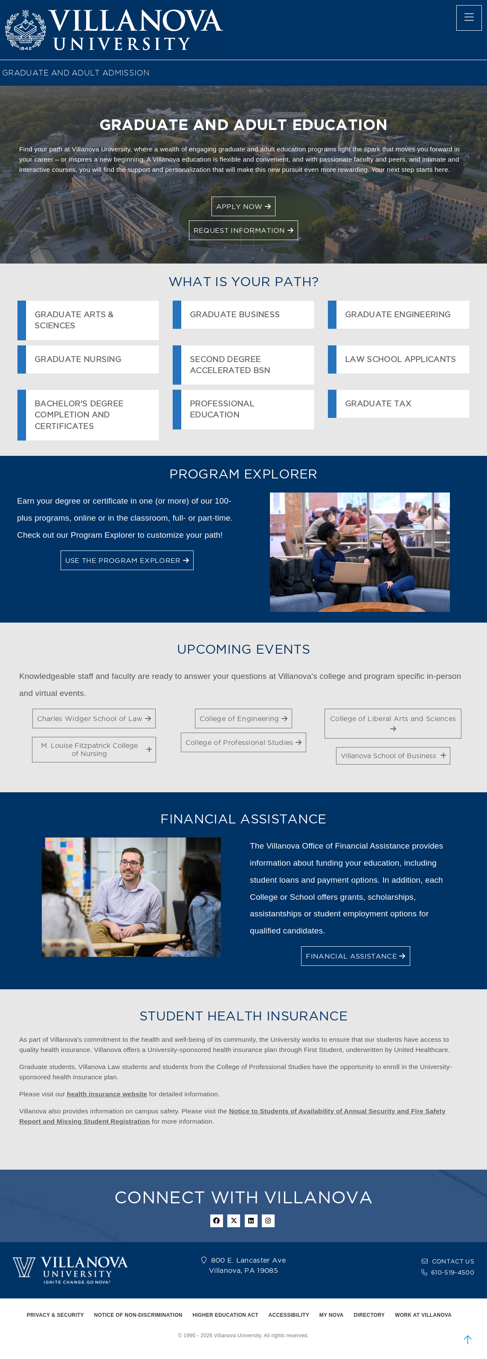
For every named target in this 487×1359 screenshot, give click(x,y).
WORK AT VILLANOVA (423, 1315)
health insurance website (107, 1094)
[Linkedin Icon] (251, 1220)
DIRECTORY (369, 1315)
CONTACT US (453, 1261)
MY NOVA (331, 1315)
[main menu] (469, 18)
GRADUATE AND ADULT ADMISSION (75, 73)
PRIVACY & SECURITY (55, 1315)
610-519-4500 (452, 1272)
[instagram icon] (268, 1220)
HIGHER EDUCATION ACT (225, 1315)
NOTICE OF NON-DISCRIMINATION (138, 1315)
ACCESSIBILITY (289, 1315)
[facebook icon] (216, 1220)
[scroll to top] (468, 1340)
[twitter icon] (233, 1220)
